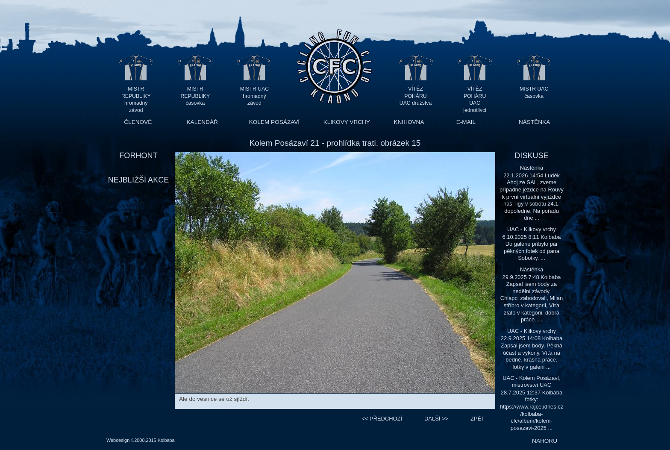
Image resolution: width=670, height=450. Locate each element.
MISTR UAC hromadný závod (254, 96)
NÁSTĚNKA (534, 122)
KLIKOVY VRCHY (346, 122)
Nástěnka (532, 168)
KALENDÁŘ (202, 122)
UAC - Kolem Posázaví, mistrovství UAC (531, 381)
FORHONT (138, 155)
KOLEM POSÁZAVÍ (274, 122)
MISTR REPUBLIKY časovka (195, 96)
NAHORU (544, 441)
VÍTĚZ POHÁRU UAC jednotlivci (474, 96)
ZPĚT (477, 418)
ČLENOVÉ (138, 122)
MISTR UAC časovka (534, 92)
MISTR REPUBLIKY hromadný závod (136, 96)
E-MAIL (466, 122)
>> (436, 418)
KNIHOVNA (409, 122)
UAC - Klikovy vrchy (531, 229)
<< (381, 418)
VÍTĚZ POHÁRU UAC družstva (416, 96)
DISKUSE (531, 155)
